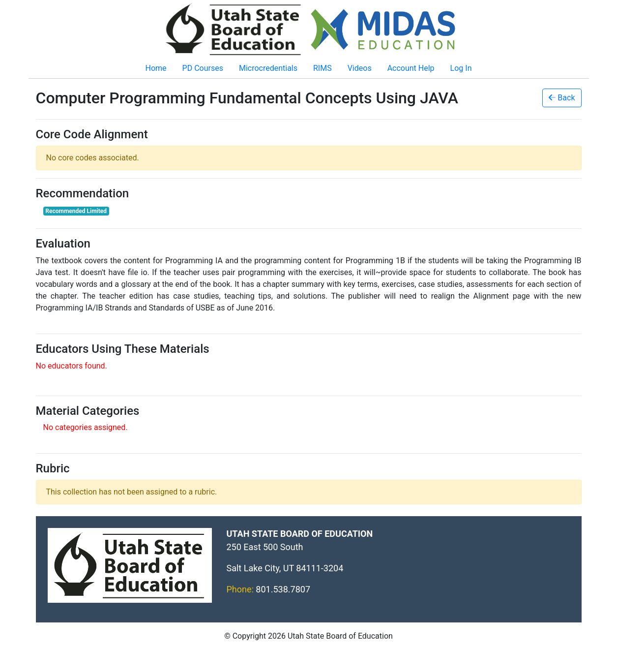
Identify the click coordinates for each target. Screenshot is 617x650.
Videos (360, 68)
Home (156, 68)
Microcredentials (268, 68)
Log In (461, 68)
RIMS (322, 68)
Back (562, 97)
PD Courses (202, 68)
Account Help (411, 68)
